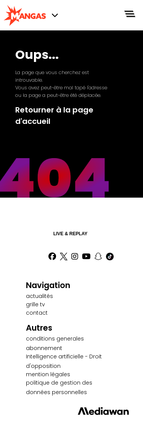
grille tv (35, 304)
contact (37, 313)
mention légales (48, 374)
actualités (39, 296)
